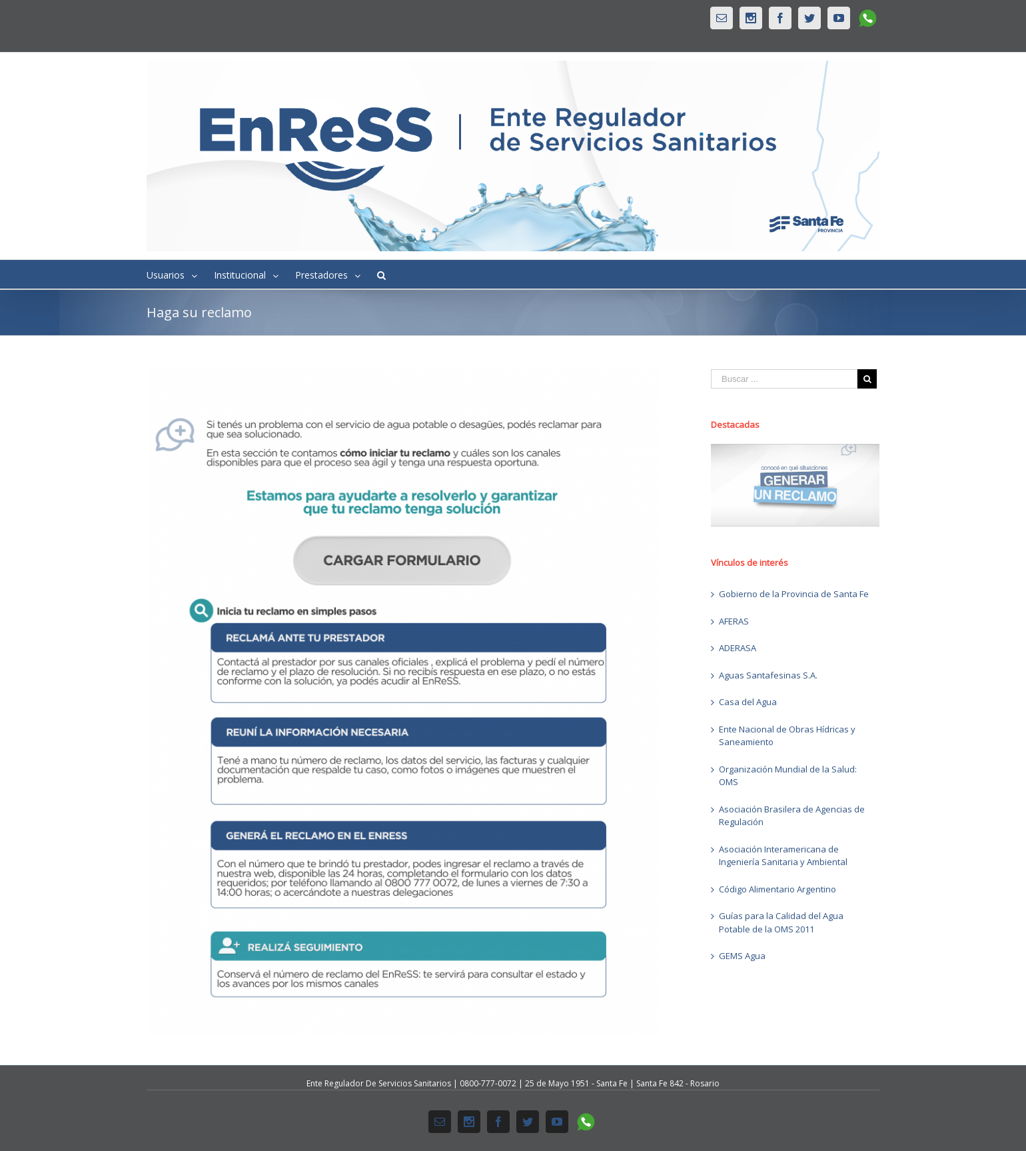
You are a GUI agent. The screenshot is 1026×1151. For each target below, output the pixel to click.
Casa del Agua (748, 702)
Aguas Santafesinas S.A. (768, 675)
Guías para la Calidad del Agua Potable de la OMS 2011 (781, 922)
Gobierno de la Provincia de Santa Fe (794, 594)
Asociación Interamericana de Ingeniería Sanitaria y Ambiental (783, 855)
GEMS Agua (742, 956)
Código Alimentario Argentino (777, 889)
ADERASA (737, 648)
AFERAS (734, 621)
